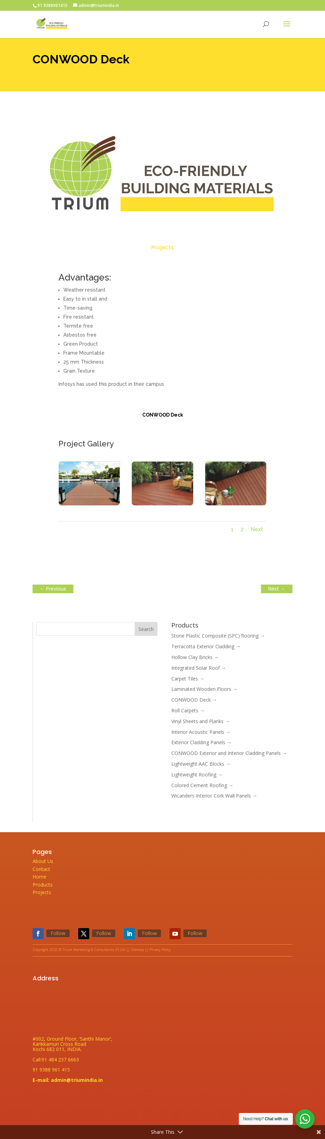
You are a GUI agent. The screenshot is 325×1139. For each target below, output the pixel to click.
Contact (41, 869)
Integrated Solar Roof (198, 668)
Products (43, 884)
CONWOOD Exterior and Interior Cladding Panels (229, 753)
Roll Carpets (188, 710)
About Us (43, 861)
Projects (162, 247)
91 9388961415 (52, 5)
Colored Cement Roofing (202, 785)
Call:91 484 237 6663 (56, 1059)
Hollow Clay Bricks (195, 657)
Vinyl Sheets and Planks (200, 721)
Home (39, 876)
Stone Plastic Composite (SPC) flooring (218, 635)
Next (257, 529)
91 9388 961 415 (51, 1069)
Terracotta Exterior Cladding (206, 646)
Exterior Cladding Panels (201, 742)
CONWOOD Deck (194, 699)
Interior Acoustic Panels (201, 732)
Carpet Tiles (187, 678)
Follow (58, 933)
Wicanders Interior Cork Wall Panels (214, 795)
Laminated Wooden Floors (204, 689)
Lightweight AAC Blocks (201, 763)
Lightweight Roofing (197, 774)
